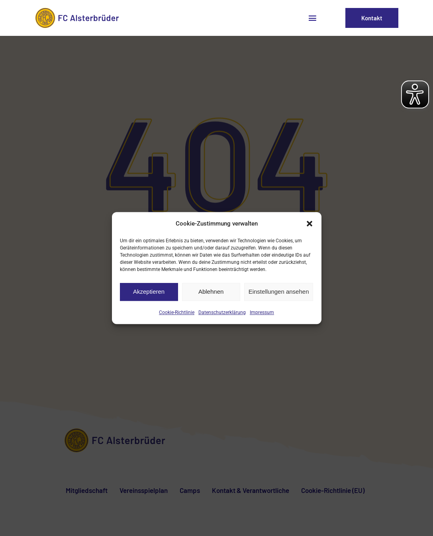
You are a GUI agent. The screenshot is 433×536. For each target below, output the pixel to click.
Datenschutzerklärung (222, 312)
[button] (309, 224)
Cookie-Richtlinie (176, 312)
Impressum (262, 312)
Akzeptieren (149, 291)
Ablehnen (210, 291)
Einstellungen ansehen (279, 291)
